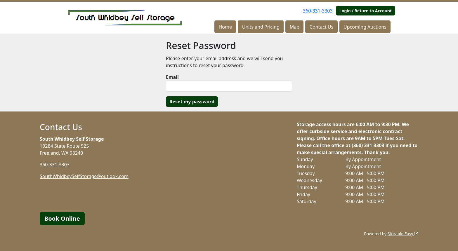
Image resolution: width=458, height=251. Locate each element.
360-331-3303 (318, 11)
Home (225, 27)
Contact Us (321, 27)
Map (294, 27)
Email (172, 77)
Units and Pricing (261, 27)
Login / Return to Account (365, 10)
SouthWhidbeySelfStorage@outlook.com (84, 176)
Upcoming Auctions (365, 27)
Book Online (62, 218)
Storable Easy (403, 233)
